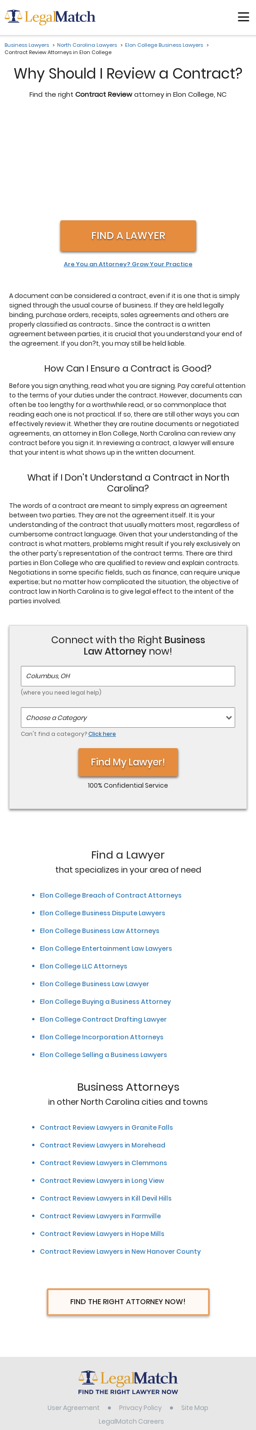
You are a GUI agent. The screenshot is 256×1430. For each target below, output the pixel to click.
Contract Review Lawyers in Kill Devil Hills (106, 1102)
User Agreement (74, 1311)
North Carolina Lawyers (87, 45)
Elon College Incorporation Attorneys (102, 941)
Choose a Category (56, 621)
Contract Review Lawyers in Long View (102, 1084)
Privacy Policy (140, 1311)
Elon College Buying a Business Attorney (105, 905)
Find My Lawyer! (128, 666)
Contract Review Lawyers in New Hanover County (120, 1155)
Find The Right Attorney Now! (128, 1206)
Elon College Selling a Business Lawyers (103, 958)
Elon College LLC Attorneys (83, 870)
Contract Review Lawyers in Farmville (100, 1120)
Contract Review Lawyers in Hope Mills (102, 1137)
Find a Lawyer (128, 140)
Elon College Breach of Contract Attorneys (111, 799)
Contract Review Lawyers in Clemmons (103, 1067)
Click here (102, 638)
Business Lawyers (27, 45)
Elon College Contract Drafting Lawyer (103, 923)
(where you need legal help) (61, 597)
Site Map (194, 1311)
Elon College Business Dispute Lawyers (102, 817)
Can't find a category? (68, 638)
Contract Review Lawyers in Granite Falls (106, 1031)
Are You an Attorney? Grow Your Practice (128, 168)
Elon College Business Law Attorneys (99, 834)
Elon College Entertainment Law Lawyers (106, 852)
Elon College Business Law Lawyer (94, 888)
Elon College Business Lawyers (164, 45)
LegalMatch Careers (131, 1325)
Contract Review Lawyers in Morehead (102, 1049)
